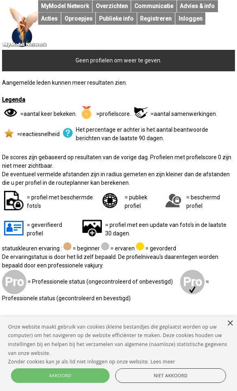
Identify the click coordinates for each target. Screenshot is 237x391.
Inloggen (191, 18)
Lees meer (163, 361)
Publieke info (116, 18)
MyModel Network (65, 6)
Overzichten (112, 6)
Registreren (156, 18)
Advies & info (197, 6)
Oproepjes (79, 18)
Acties (49, 18)
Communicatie (153, 6)
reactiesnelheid (40, 134)
